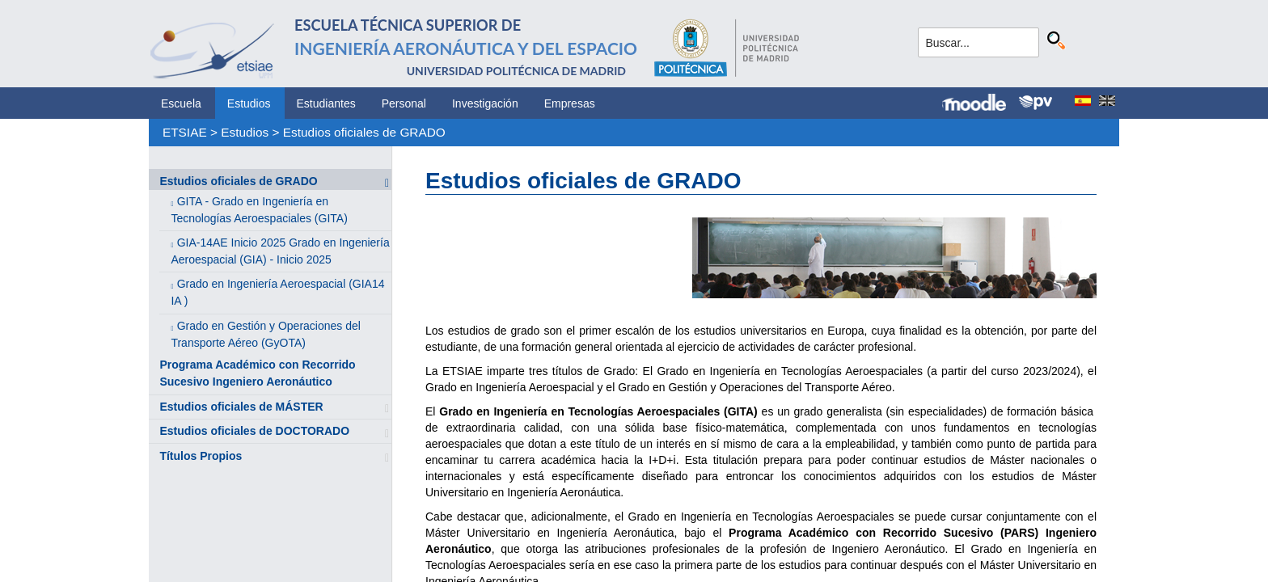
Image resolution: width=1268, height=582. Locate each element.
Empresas (569, 103)
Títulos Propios (200, 455)
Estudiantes (326, 103)
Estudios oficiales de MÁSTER (241, 406)
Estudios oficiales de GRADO (364, 132)
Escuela (181, 103)
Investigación (485, 103)
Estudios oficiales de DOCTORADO (254, 430)
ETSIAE (185, 132)
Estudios (249, 103)
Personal (404, 103)
